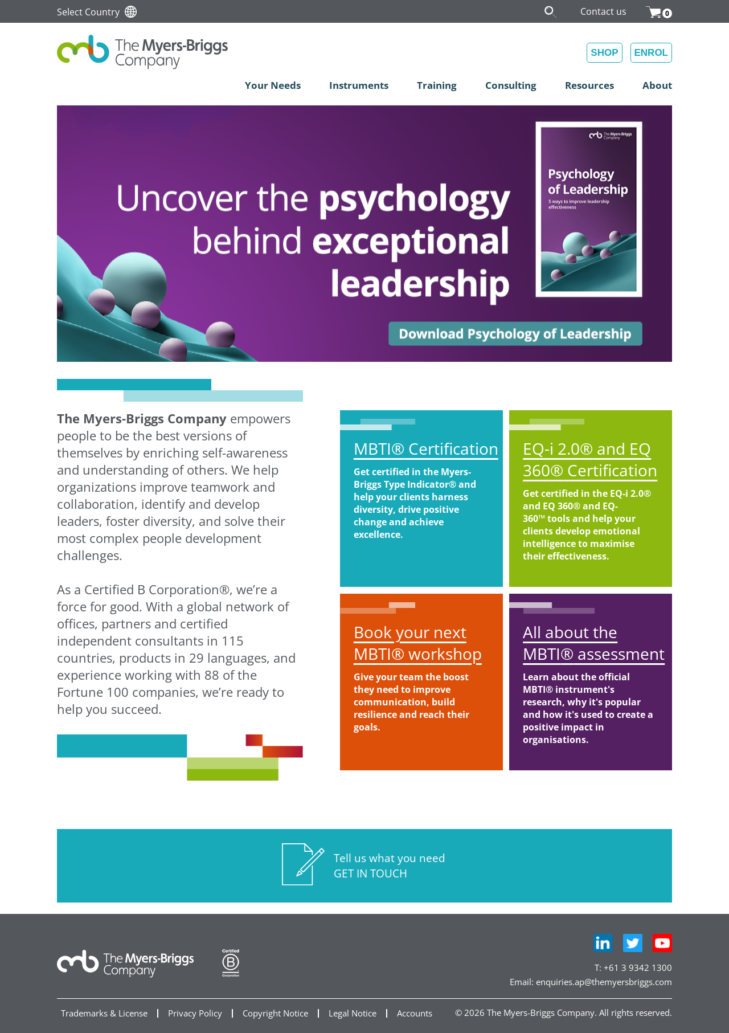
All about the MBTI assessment (594, 642)
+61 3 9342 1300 (638, 967)
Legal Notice (352, 1013)
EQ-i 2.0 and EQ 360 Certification (590, 459)
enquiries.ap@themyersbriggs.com (604, 981)
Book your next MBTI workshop (418, 642)
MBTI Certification (426, 448)
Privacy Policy (195, 1013)
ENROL (651, 52)
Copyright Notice (275, 1013)
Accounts (414, 1013)
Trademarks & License (104, 1013)
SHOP (604, 52)
